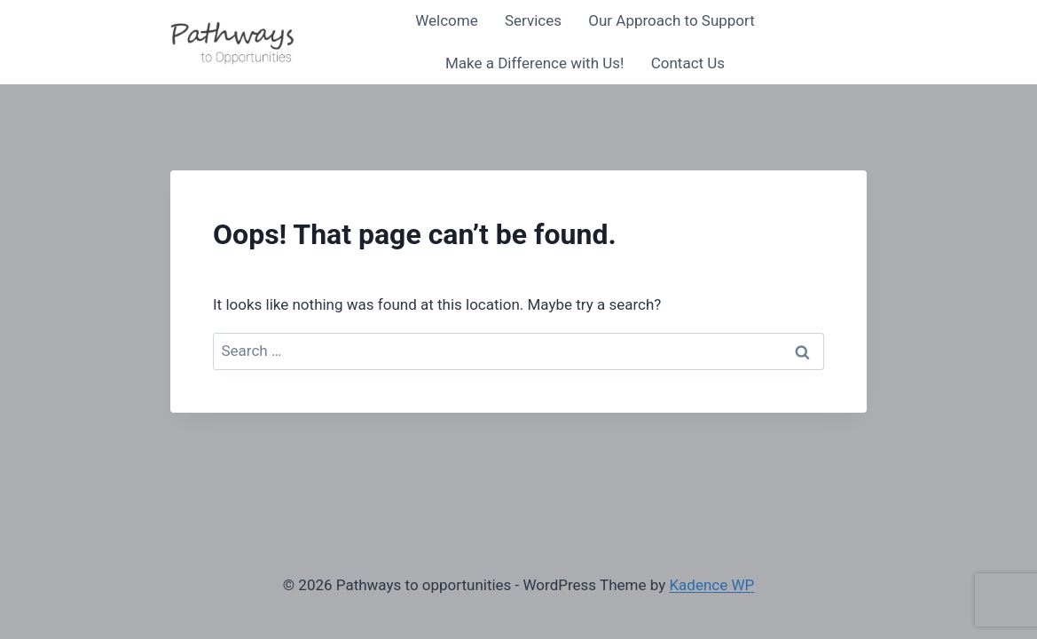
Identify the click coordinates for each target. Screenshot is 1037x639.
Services (533, 20)
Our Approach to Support (671, 20)
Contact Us (688, 63)
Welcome (446, 20)
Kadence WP (711, 585)
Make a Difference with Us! (535, 63)
